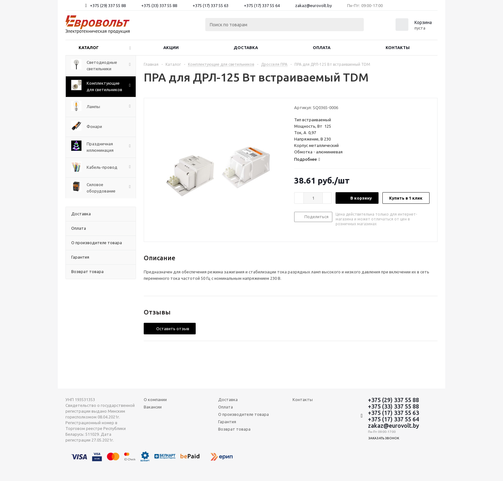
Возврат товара (234, 429)
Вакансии (153, 407)
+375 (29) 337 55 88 (108, 5)
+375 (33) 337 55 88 (159, 5)
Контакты (398, 47)
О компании (155, 399)
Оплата (321, 47)
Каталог (89, 47)
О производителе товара (243, 414)
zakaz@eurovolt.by (313, 5)
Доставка (246, 47)
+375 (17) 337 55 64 (262, 5)
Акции (171, 47)
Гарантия (227, 421)
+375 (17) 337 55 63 (210, 5)
